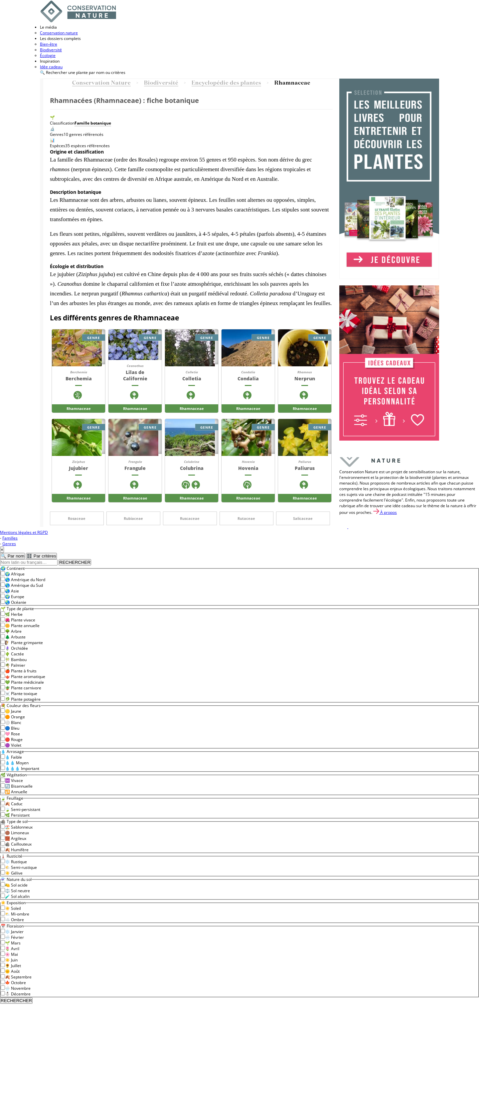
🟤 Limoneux (17, 833)
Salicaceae (303, 518)
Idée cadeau (51, 67)
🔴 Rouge (14, 739)
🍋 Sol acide (16, 885)
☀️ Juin (11, 960)
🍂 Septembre (18, 977)
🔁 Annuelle (16, 792)
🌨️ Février (14, 937)
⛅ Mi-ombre (17, 914)
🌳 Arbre (13, 631)
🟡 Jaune (13, 711)
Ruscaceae (190, 518)
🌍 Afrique (15, 574)
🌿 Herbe (14, 614)
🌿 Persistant (17, 815)
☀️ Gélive (14, 873)
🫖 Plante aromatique (25, 676)
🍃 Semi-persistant (22, 809)
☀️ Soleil (13, 908)
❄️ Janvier (14, 931)
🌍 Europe (14, 596)
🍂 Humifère (17, 850)
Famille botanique (93, 123)
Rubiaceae (133, 518)
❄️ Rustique (16, 862)
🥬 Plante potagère (23, 699)
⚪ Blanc (13, 722)
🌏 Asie (12, 591)
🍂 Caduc (14, 804)
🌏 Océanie (15, 602)
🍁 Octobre (15, 982)
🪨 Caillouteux (18, 844)
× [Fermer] (2, 549)
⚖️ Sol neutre (17, 891)
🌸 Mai (11, 954)
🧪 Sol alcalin (17, 896)
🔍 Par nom (12, 555)
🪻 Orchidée (16, 648)
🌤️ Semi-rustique (21, 867)
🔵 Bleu (12, 728)
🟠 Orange (15, 717)
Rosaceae (76, 518)
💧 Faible (13, 757)
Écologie (48, 55)
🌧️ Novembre (18, 988)
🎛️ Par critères (41, 555)
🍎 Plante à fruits (21, 671)
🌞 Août (12, 971)
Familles (10, 538)
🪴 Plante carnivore (23, 688)
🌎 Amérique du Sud (24, 585)
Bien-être (48, 44)
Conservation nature (59, 33)
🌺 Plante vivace (20, 620)
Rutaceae (246, 518)
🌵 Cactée (14, 654)
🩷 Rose (12, 734)
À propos (385, 512)
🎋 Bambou (16, 659)
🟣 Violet (13, 745)
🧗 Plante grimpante (24, 642)
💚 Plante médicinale (24, 682)
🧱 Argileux (15, 838)
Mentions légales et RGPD (24, 532)
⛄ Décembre (18, 994)
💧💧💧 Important (22, 768)
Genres (9, 544)
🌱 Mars (13, 943)
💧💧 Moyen (17, 763)
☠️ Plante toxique (21, 693)
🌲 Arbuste (15, 637)
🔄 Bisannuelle (19, 786)
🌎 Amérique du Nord (25, 579)
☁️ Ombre (14, 919)
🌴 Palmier (15, 665)
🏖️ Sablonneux (19, 827)
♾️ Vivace (14, 780)
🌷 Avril (12, 948)
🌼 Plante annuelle (22, 625)
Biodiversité (51, 50)
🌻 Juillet (13, 965)
